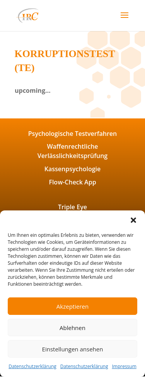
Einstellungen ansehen (72, 349)
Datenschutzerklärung (32, 366)
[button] (133, 220)
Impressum (124, 366)
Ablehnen (72, 328)
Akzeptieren (72, 306)
